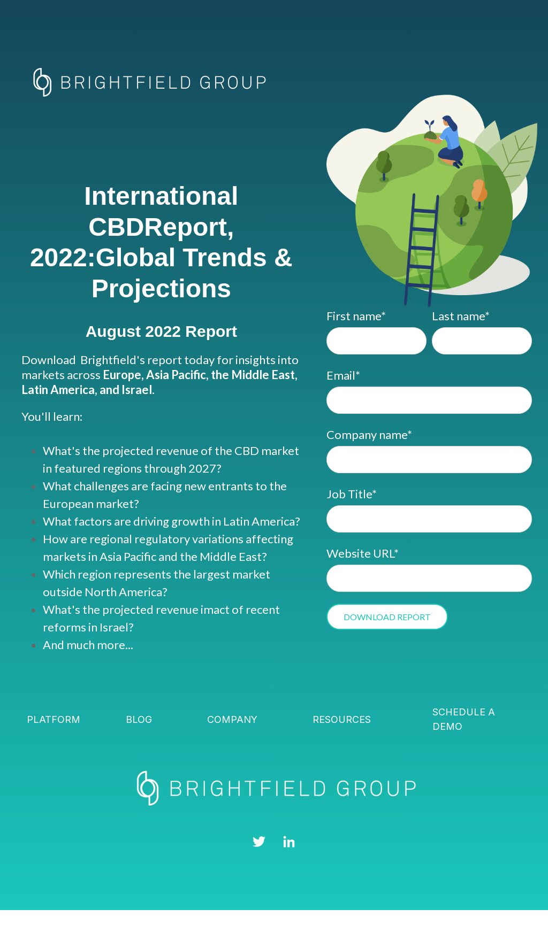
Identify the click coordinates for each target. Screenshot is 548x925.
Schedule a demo (463, 719)
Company (232, 719)
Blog (139, 719)
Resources (342, 719)
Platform (53, 719)
